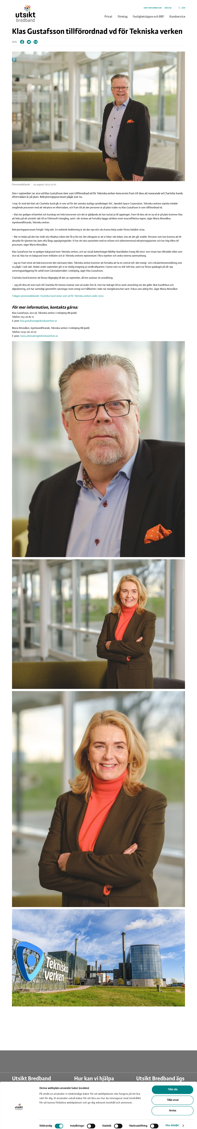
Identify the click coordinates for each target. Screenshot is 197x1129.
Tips (36, 42)
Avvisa (172, 1107)
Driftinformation (153, 8)
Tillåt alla (173, 1087)
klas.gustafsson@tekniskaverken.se (38, 321)
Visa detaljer (172, 1122)
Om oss (167, 8)
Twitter (29, 42)
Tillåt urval (172, 1097)
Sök (183, 8)
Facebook (22, 42)
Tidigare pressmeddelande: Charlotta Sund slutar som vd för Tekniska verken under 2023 (57, 296)
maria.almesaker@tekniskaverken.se (39, 336)
